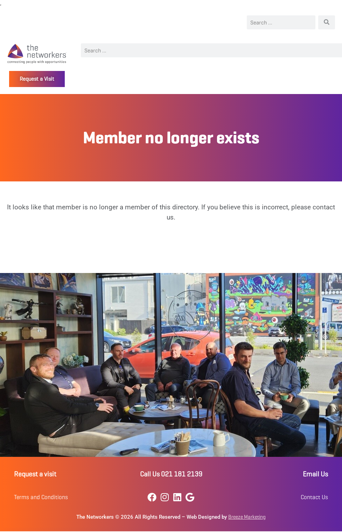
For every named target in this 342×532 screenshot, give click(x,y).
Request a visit (35, 474)
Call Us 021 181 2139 (171, 474)
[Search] (326, 22)
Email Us (315, 474)
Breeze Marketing (247, 517)
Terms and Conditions (41, 497)
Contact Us (314, 497)
